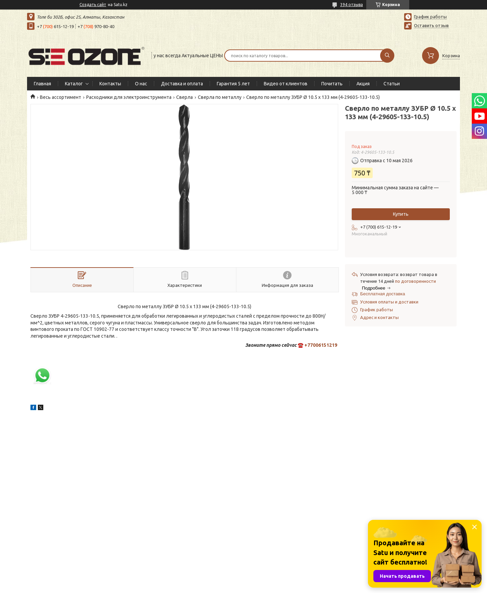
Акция (363, 83)
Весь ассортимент (60, 97)
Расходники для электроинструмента (128, 97)
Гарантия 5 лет (233, 83)
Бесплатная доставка (382, 293)
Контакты (110, 83)
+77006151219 (320, 345)
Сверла (184, 97)
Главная (42, 83)
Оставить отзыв (431, 25)
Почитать (332, 83)
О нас (141, 83)
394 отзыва (351, 4)
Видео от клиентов (285, 83)
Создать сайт (92, 4)
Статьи (392, 83)
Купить (401, 214)
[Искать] (387, 55)
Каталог (74, 83)
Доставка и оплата (182, 83)
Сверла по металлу (219, 97)
